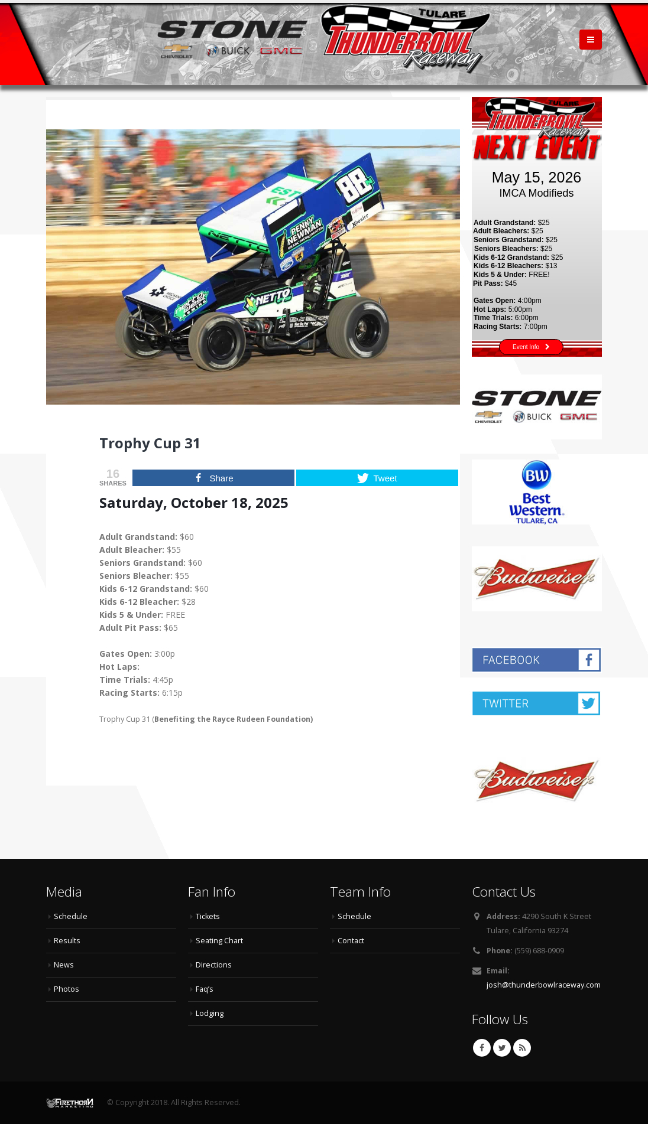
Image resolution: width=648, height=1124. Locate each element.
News (64, 965)
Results (67, 941)
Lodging (209, 1013)
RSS (522, 1048)
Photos (66, 989)
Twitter (502, 1048)
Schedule (71, 916)
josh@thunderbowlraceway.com (544, 985)
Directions (214, 965)
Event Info (531, 347)
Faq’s (204, 989)
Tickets (208, 916)
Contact (351, 941)
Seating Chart (219, 941)
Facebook (482, 1048)
